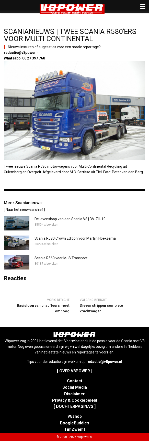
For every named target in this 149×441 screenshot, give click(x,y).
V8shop (74, 416)
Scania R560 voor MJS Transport (61, 258)
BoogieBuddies (74, 423)
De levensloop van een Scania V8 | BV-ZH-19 (70, 219)
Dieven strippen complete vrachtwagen (101, 308)
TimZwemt (74, 429)
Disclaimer (74, 393)
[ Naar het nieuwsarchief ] (24, 209)
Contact (74, 380)
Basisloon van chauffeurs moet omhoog (43, 308)
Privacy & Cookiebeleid (74, 400)
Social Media (74, 387)
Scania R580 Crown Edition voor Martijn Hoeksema (75, 238)
